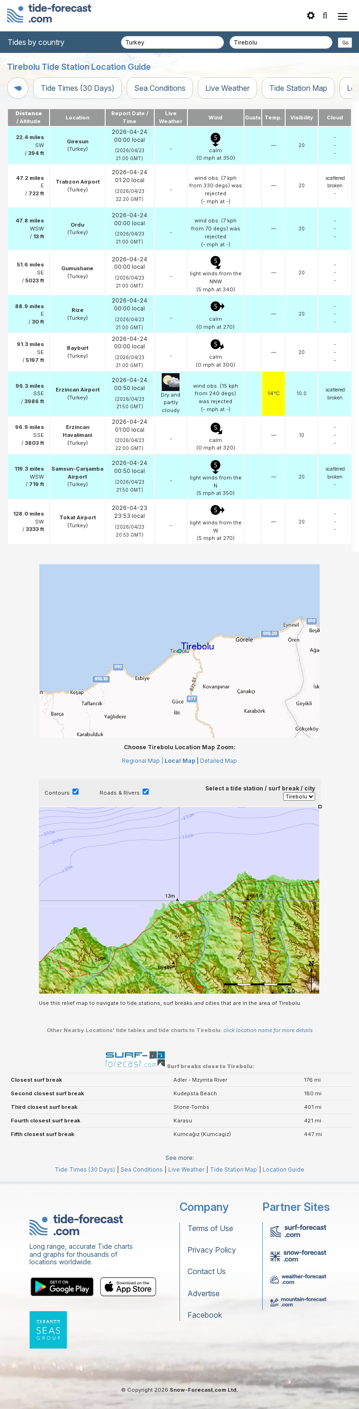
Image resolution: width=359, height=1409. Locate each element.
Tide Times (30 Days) (78, 88)
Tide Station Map (298, 88)
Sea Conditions (160, 88)
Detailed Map (218, 760)
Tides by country (36, 42)
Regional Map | (142, 760)
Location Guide (283, 1169)
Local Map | (182, 760)
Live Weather (227, 88)
